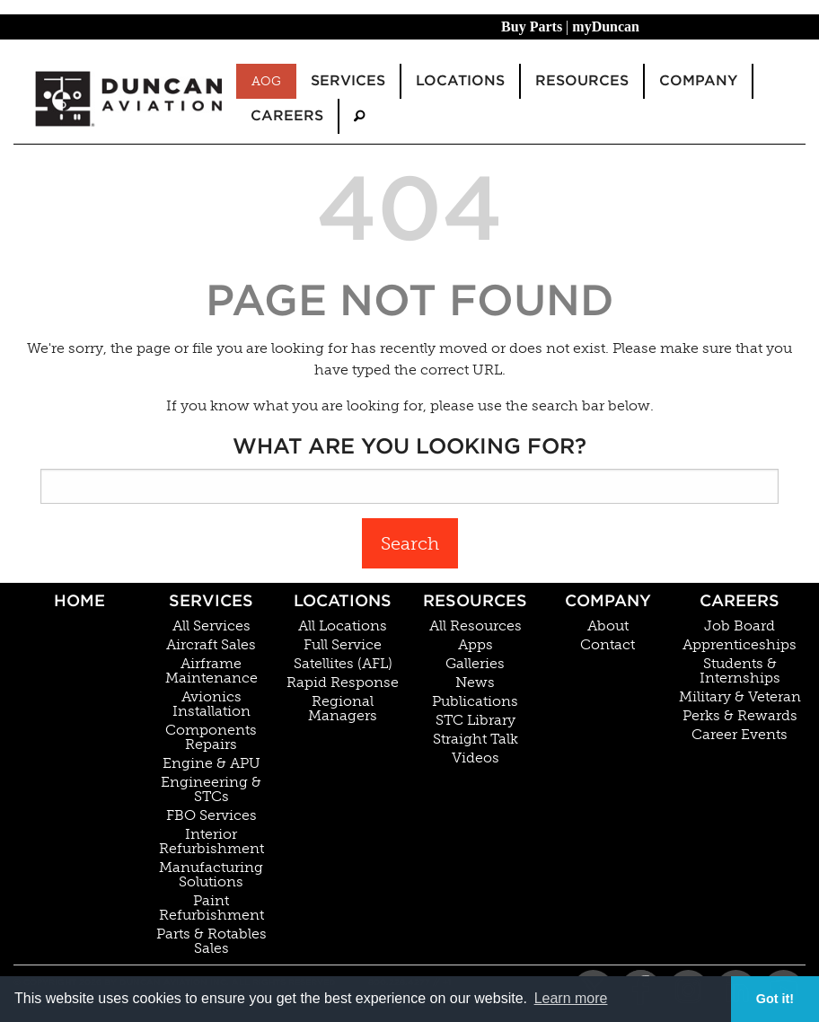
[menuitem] (359, 116)
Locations (343, 600)
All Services (211, 626)
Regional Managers (342, 708)
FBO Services (211, 815)
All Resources (475, 626)
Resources (475, 600)
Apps (475, 645)
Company (608, 600)
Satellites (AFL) (343, 663)
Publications (475, 701)
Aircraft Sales (211, 645)
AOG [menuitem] (266, 81)
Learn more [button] (571, 998)
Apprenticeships (739, 645)
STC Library (475, 720)
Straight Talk (475, 739)
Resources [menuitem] (582, 80)
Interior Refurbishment (211, 841)
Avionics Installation (211, 704)
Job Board (739, 626)
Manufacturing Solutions (211, 874)
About (608, 626)
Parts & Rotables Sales (211, 941)
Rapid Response (342, 682)
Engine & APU (211, 763)
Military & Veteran (740, 697)
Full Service (343, 645)
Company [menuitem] (698, 80)
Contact (607, 645)
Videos (475, 758)
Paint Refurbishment (211, 908)
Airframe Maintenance (211, 670)
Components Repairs (211, 737)
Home (79, 600)
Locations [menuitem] (460, 80)
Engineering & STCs (211, 789)
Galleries (475, 663)
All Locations (342, 626)
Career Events (739, 734)
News (475, 682)
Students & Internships (740, 670)
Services (211, 600)
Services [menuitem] (348, 80)
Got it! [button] (775, 998)
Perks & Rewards (739, 716)
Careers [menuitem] (287, 115)
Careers (739, 600)
